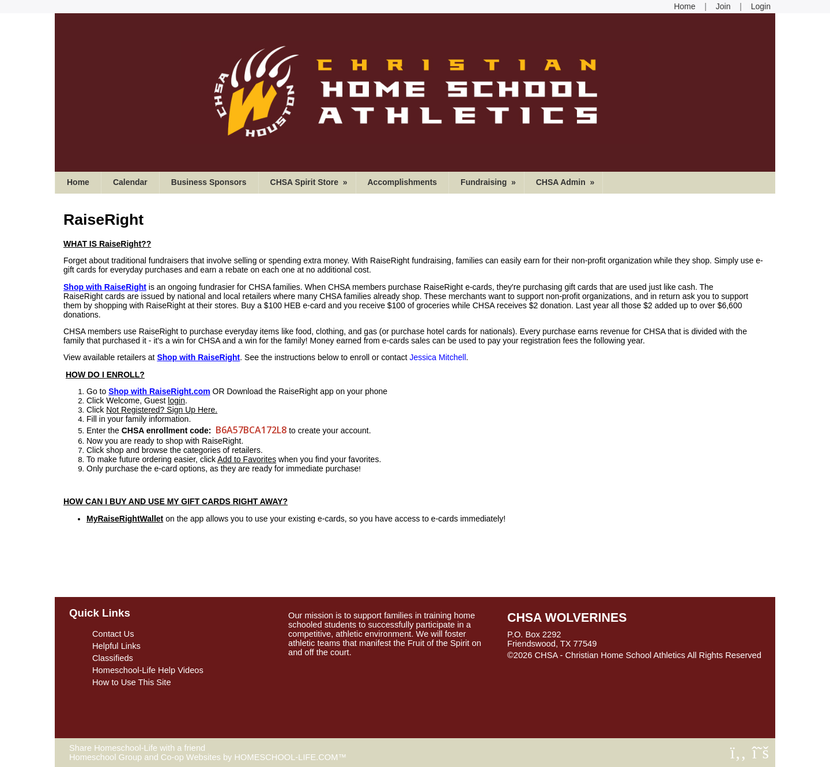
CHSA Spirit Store (310, 182)
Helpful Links (116, 646)
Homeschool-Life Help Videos (147, 670)
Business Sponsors (209, 182)
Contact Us (113, 633)
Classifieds (112, 658)
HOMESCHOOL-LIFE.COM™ (290, 757)
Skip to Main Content (555, 664)
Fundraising (489, 182)
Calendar (130, 182)
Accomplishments (402, 182)
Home (78, 182)
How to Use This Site (131, 682)
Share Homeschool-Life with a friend (137, 748)
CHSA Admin (566, 182)
